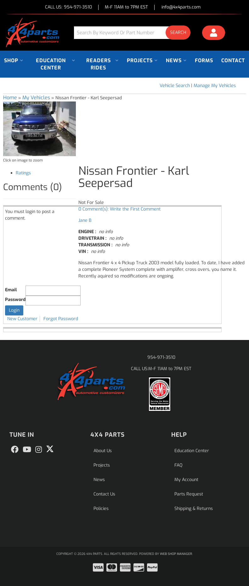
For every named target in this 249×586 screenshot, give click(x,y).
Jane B (84, 220)
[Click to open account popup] (213, 33)
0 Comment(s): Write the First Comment (119, 209)
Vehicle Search (175, 86)
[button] (134, 32)
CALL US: (68, 7)
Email (11, 290)
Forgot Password (60, 319)
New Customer (22, 319)
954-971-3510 (161, 357)
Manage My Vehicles (215, 86)
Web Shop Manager (176, 554)
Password (15, 300)
